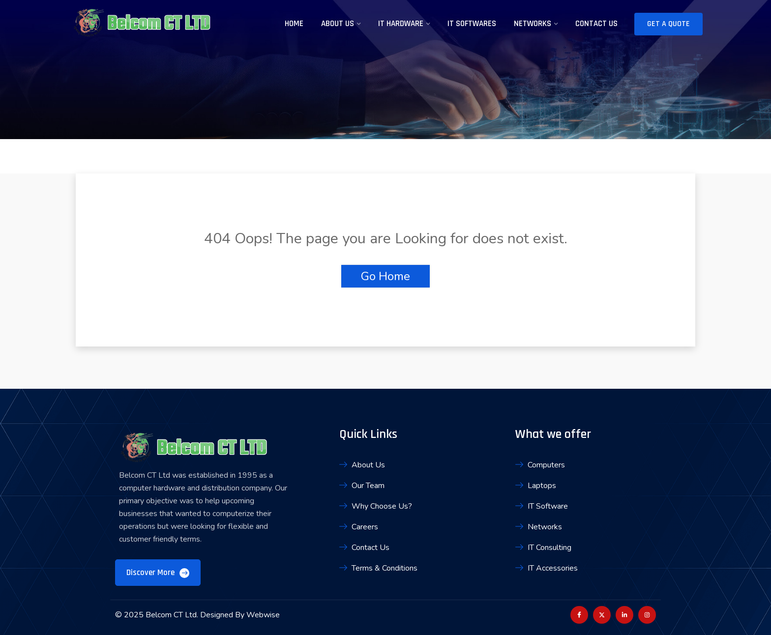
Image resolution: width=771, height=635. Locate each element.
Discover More (157, 572)
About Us (337, 23)
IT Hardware (400, 23)
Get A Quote (668, 24)
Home (294, 23)
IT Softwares (471, 23)
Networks (532, 23)
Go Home (385, 276)
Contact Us (596, 23)
